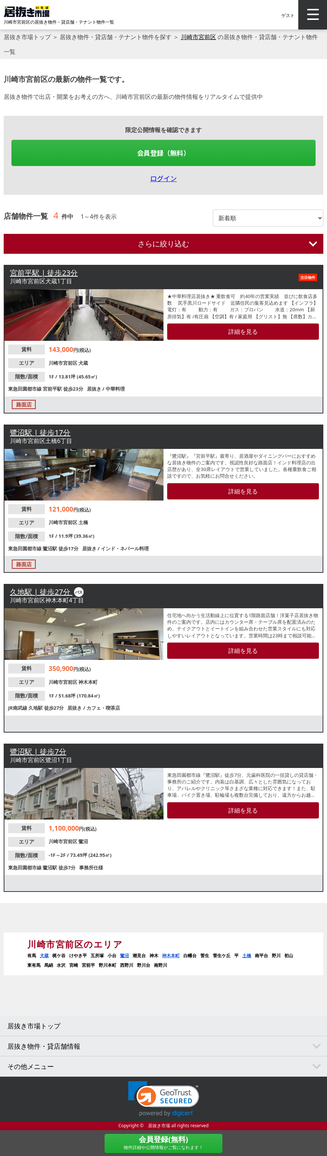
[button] (164, 1099)
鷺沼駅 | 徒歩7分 (38, 752)
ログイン (163, 178)
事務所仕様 (91, 867)
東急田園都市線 (25, 388)
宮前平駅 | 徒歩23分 (44, 273)
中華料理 (115, 388)
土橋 (83, 522)
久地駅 (36, 708)
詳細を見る (243, 332)
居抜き (94, 388)
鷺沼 (83, 841)
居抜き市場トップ (27, 37)
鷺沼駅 (50, 548)
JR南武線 (18, 708)
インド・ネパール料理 (125, 548)
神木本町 (88, 682)
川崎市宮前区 (198, 37)
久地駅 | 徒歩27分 (41, 592)
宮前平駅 (53, 388)
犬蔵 (83, 363)
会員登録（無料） (163, 153)
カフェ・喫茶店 (103, 708)
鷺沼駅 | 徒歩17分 (40, 432)
